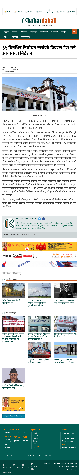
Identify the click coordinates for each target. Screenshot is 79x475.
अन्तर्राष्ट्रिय (33, 31)
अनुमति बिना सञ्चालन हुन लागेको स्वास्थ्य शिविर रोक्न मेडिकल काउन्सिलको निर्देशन (39, 336)
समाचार (14, 31)
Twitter (16, 466)
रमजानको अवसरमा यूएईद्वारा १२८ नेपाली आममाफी (65, 335)
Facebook (7, 466)
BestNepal (74, 470)
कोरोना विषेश (25, 37)
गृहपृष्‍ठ (6, 31)
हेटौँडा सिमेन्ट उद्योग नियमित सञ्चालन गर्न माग (11, 302)
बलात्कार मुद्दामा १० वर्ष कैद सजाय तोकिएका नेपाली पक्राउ (64, 361)
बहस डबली (44, 31)
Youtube (25, 466)
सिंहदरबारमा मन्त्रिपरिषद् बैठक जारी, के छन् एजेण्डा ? (38, 361)
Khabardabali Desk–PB (26, 218)
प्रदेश (5, 37)
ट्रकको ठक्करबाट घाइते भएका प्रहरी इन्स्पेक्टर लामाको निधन (64, 302)
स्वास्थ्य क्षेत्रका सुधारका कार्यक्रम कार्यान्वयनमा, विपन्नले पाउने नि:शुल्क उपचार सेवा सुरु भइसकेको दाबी (13, 337)
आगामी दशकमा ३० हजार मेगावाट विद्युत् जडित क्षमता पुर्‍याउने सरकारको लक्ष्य (37, 303)
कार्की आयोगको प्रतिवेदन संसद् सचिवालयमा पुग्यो (12, 387)
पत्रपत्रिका (24, 31)
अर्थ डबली (54, 31)
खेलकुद (63, 31)
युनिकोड (15, 37)
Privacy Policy (7, 472)
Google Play (34, 466)
